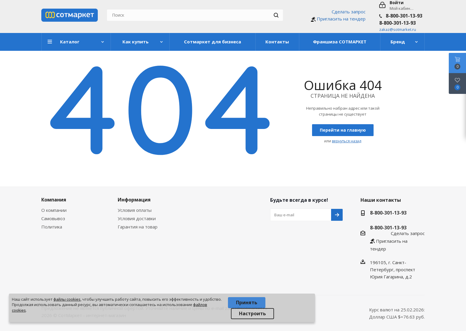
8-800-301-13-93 (404, 15)
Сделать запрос (349, 12)
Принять (246, 302)
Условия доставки (137, 218)
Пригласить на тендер (341, 19)
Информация (134, 199)
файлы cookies (67, 299)
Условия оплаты (135, 210)
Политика (51, 227)
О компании (54, 210)
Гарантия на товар (138, 227)
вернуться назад (346, 141)
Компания (53, 199)
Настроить (252, 313)
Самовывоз (53, 218)
